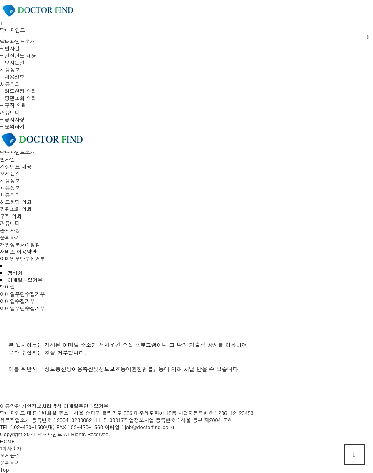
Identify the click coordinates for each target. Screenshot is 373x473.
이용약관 (10, 405)
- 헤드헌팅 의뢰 (18, 90)
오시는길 (10, 173)
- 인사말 (10, 48)
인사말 (7, 159)
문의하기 (10, 237)
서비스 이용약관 (18, 251)
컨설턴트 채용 (16, 166)
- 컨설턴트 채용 (18, 55)
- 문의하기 (12, 126)
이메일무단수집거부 (22, 258)
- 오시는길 (12, 62)
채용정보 (10, 187)
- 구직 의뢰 (13, 104)
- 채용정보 (12, 76)
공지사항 (10, 230)
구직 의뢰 (11, 215)
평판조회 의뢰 (16, 208)
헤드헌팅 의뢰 (16, 201)
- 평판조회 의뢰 (18, 97)
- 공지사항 (12, 119)
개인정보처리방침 (20, 244)
